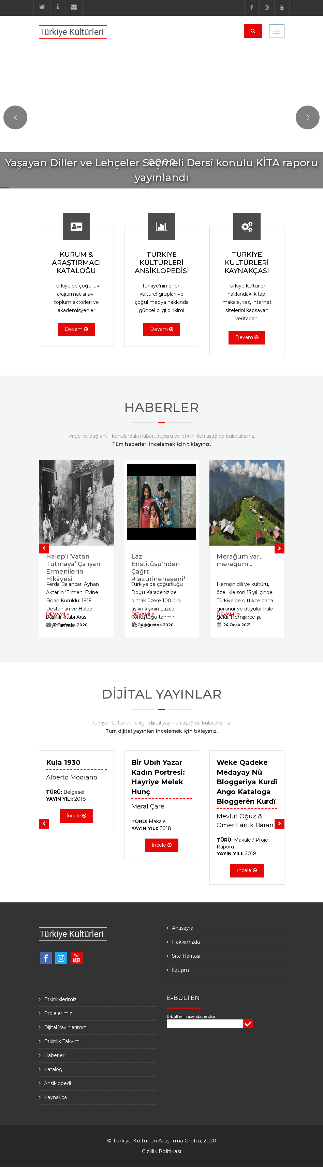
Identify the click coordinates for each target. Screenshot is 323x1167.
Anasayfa (182, 928)
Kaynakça (55, 1097)
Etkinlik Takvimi (62, 1041)
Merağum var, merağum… (239, 560)
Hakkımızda (186, 942)
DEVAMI (57, 614)
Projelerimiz (58, 1013)
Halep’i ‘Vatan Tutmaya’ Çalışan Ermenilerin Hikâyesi (73, 568)
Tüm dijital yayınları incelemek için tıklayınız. (161, 731)
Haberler (54, 1055)
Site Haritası (186, 956)
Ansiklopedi (57, 1083)
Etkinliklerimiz (60, 999)
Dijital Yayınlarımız (65, 1027)
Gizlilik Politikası (161, 1151)
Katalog (53, 1069)
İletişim (180, 970)
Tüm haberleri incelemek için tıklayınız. (161, 444)
